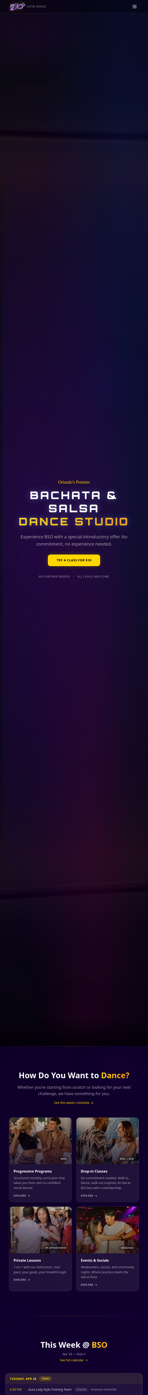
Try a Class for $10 (74, 560)
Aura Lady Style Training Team (50, 1389)
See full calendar (74, 1360)
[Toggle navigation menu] (134, 8)
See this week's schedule (74, 1103)
